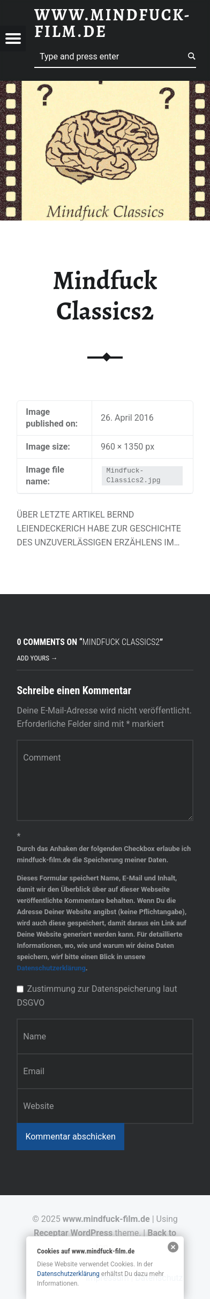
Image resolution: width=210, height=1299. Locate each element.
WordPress (92, 1233)
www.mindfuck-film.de (106, 1219)
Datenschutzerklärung (51, 968)
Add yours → (37, 658)
